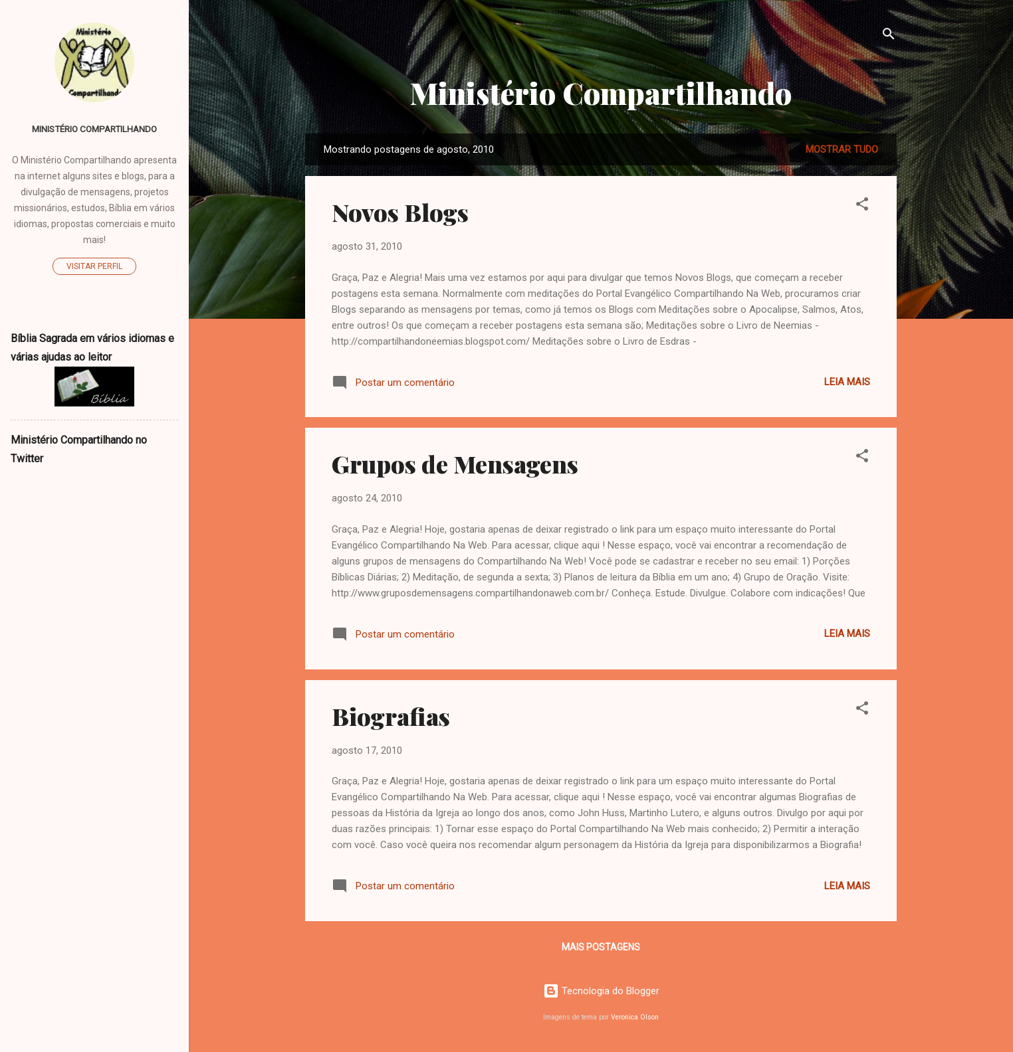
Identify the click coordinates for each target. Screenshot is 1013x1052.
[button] (862, 206)
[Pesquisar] (889, 36)
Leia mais (847, 382)
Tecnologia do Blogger (601, 991)
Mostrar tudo (842, 149)
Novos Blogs (400, 212)
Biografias (391, 716)
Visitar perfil (94, 266)
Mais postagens (601, 947)
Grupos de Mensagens (455, 464)
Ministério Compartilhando (601, 92)
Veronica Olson (635, 1017)
